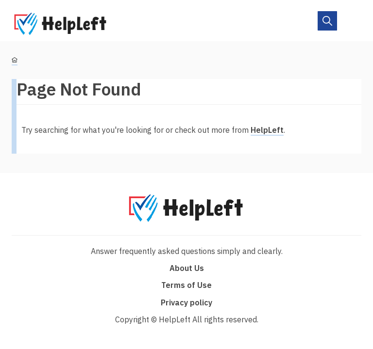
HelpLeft (267, 130)
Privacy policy (186, 302)
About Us (187, 268)
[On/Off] (327, 21)
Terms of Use (186, 285)
